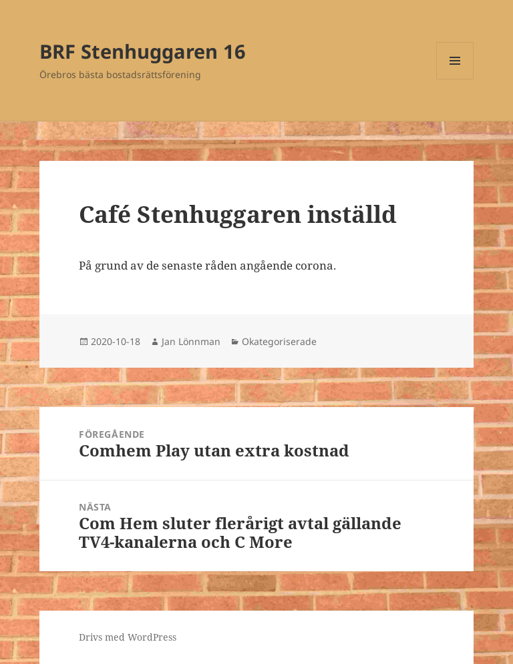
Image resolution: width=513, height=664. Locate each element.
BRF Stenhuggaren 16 (142, 51)
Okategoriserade (279, 341)
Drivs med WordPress (127, 637)
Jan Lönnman (191, 341)
